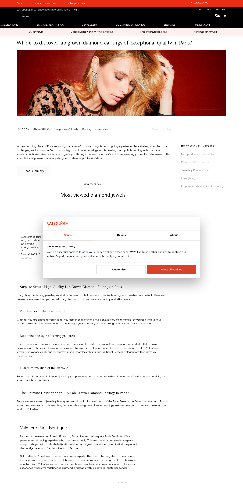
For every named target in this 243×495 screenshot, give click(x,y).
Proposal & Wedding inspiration (202, 186)
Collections (9, 24)
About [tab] (174, 234)
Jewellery (90, 24)
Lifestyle (188, 178)
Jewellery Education (195, 170)
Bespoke (169, 24)
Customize (121, 269)
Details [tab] (121, 234)
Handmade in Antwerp (206, 31)
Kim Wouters (41, 129)
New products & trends (66, 129)
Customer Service (26, 10)
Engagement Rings (50, 24)
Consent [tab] (69, 234)
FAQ (74, 10)
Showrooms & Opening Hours (54, 10)
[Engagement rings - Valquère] (123, 12)
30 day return (36, 31)
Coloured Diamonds (130, 24)
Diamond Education (195, 162)
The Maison (202, 24)
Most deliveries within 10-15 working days (91, 31)
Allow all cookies (171, 269)
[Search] (18, 16)
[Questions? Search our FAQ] (148, 129)
